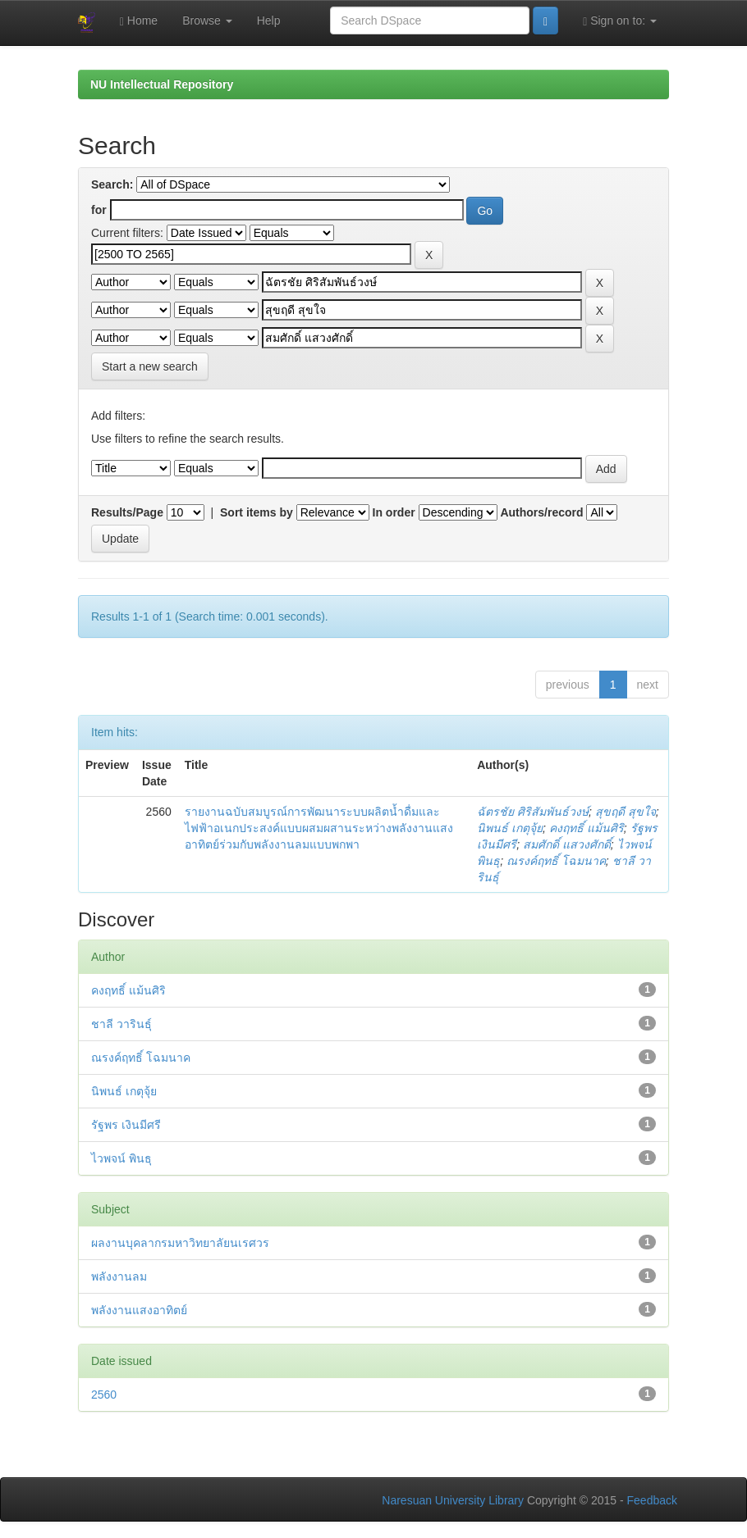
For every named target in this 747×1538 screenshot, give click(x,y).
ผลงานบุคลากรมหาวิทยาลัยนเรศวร (180, 1242)
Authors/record (541, 512)
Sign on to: (620, 21)
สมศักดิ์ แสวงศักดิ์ (567, 844)
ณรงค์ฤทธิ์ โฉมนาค (556, 860)
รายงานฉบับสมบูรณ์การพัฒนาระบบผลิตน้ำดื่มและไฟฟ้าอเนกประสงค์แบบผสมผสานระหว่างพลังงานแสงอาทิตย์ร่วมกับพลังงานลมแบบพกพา (319, 828)
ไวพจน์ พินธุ (121, 1158)
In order (394, 512)
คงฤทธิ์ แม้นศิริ (586, 828)
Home (139, 21)
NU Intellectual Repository (161, 84)
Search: (112, 184)
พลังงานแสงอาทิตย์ (139, 1310)
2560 (104, 1394)
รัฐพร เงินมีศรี (126, 1124)
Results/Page (127, 512)
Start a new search (150, 366)
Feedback (652, 1500)
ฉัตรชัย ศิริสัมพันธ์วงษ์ (533, 811)
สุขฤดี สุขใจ (625, 811)
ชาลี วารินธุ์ (121, 1024)
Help (269, 20)
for (99, 209)
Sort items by (256, 512)
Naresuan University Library (453, 1500)
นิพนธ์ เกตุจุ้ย (510, 828)
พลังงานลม (119, 1276)
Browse (207, 20)
